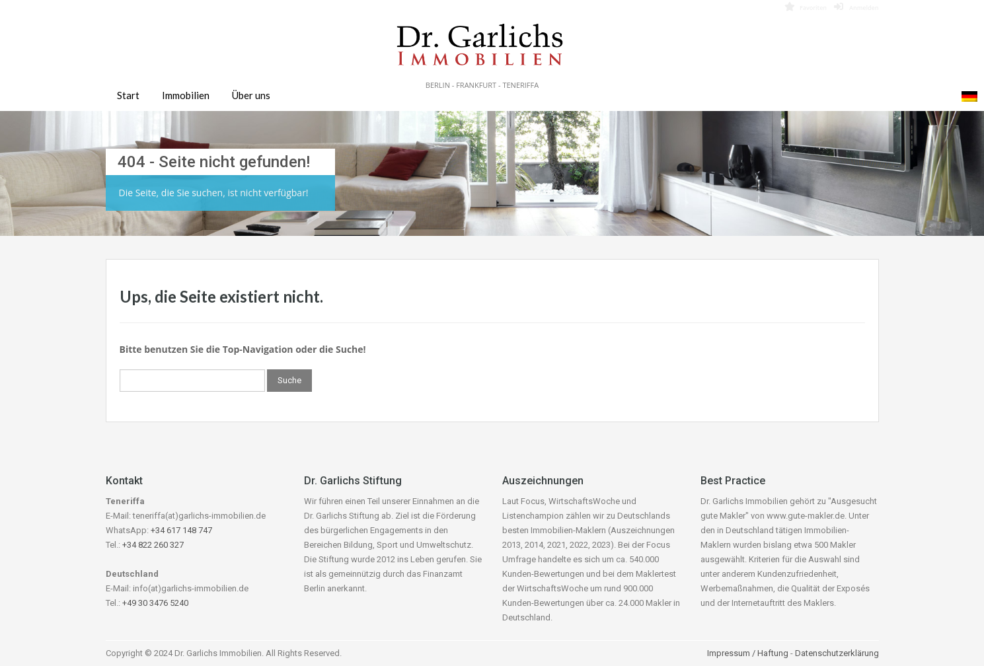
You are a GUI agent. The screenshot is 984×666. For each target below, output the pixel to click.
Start (128, 95)
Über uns (251, 95)
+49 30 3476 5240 (155, 603)
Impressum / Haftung (747, 653)
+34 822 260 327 (153, 545)
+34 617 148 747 (181, 530)
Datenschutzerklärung (837, 653)
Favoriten (805, 7)
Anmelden (856, 7)
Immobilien (185, 95)
